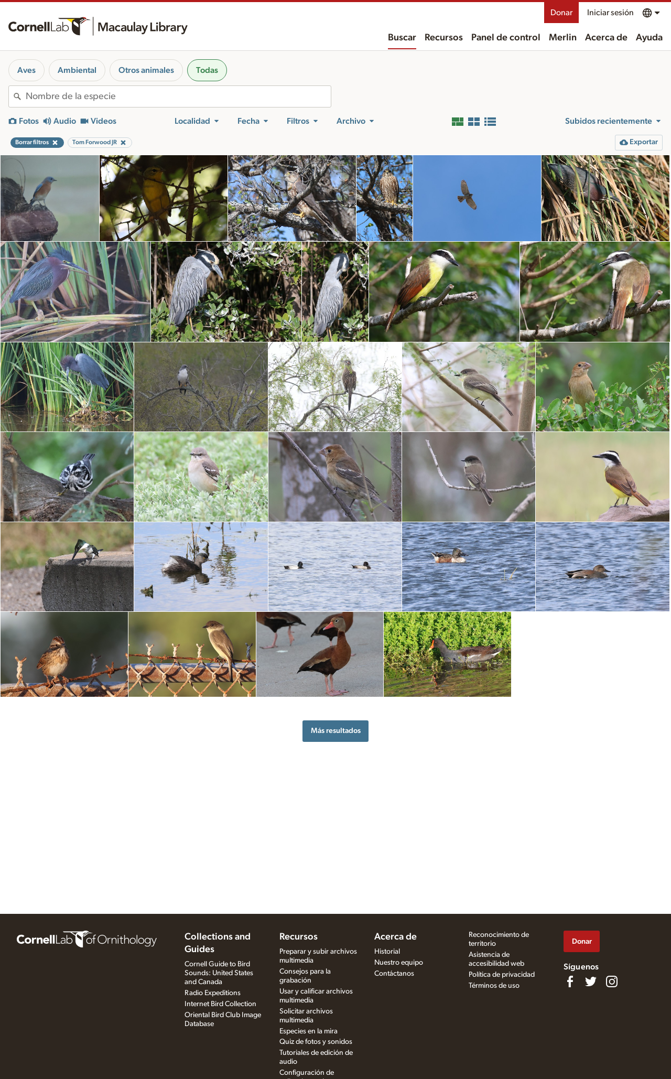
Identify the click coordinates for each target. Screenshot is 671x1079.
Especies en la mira (308, 1031)
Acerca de (606, 37)
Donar (561, 12)
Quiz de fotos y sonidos (315, 1041)
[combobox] (178, 96)
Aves (26, 70)
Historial (387, 951)
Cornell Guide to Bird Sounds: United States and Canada (219, 973)
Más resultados (336, 731)
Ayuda (649, 37)
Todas (207, 70)
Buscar (402, 37)
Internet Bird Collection (220, 1004)
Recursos (444, 37)
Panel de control (505, 37)
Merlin (563, 37)
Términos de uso (494, 985)
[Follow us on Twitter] (591, 981)
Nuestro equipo (398, 962)
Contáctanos (394, 973)
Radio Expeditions (213, 993)
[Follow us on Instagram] (611, 981)
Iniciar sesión (610, 12)
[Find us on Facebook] (570, 981)
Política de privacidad (502, 974)
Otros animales (146, 70)
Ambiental (77, 70)
